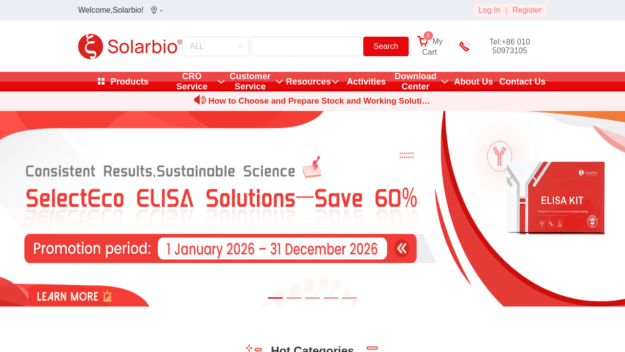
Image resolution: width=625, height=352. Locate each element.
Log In (489, 10)
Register (527, 10)
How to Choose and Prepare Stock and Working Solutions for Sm (317, 102)
